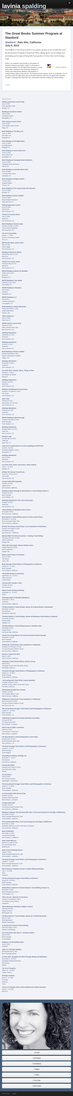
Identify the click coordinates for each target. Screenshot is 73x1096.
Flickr (36, 1075)
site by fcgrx (6, 1093)
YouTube (36, 1080)
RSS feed (36, 1086)
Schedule (36, 1058)
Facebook (36, 1064)
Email (36, 1053)
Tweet (7, 84)
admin (14, 1093)
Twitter (36, 1069)
